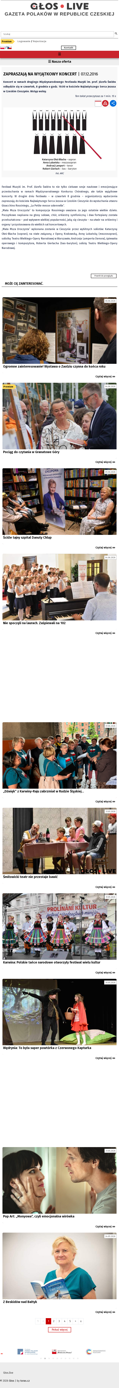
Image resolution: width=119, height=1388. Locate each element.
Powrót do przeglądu (103, 276)
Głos (11, 1380)
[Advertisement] (59, 680)
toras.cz (25, 1380)
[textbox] (57, 34)
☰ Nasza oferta (59, 61)
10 (78, 1358)
